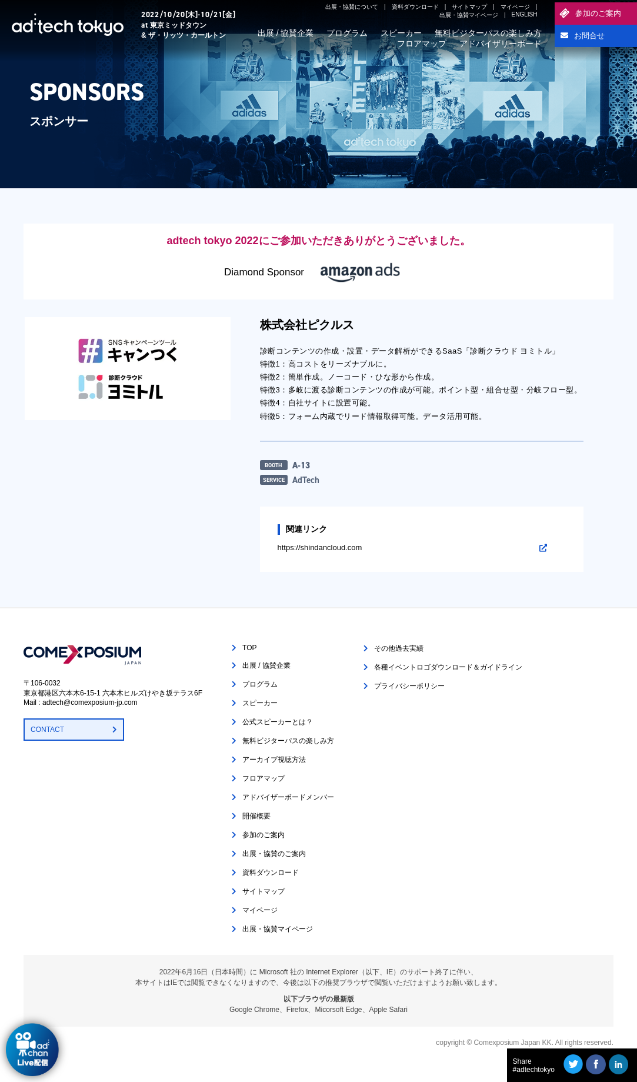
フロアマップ (421, 43)
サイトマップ (469, 7)
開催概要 (256, 816)
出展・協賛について (351, 7)
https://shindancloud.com (320, 547)
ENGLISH (525, 14)
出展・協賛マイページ (468, 15)
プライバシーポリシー (409, 686)
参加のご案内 (598, 13)
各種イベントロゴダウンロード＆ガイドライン (448, 667)
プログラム (347, 33)
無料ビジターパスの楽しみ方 (488, 33)
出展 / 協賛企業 (286, 33)
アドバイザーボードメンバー (288, 797)
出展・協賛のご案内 (274, 854)
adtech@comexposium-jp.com (90, 702)
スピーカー (401, 33)
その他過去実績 (398, 648)
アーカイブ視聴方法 (274, 759)
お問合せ (589, 35)
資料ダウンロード (415, 7)
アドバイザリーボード (500, 43)
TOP (249, 648)
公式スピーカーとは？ (277, 722)
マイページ (515, 7)
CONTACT (47, 729)
